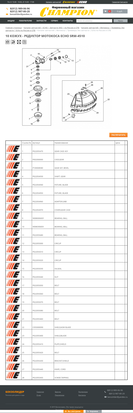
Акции (11, 20)
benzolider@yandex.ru (21, 14)
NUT (56, 277)
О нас (39, 395)
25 (23, 352)
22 (23, 327)
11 (23, 235)
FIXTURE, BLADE (61, 185)
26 (23, 361)
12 (23, 243)
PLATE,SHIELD (60, 344)
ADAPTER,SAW (61, 201)
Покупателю (25, 20)
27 (23, 369)
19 (23, 302)
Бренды (58, 392)
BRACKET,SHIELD (62, 361)
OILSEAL (58, 268)
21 (23, 319)
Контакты (68, 20)
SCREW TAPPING (62, 377)
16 (23, 277)
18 (23, 294)
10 (23, 226)
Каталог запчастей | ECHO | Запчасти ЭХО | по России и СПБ (51, 27)
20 (23, 310)
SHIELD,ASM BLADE (63, 327)
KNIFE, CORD (60, 369)
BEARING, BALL (61, 218)
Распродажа (83, 392)
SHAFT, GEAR (60, 176)
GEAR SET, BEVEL (62, 168)
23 (23, 335)
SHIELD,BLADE (60, 335)
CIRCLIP (58, 243)
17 (23, 285)
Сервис (54, 20)
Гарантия (116, 2)
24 (23, 344)
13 (23, 252)
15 (23, 268)
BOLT (57, 285)
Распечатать (118, 135)
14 (23, 260)
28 (23, 377)
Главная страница (13, 27)
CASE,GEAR (59, 159)
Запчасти (124, 2)
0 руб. (120, 11)
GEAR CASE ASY (61, 151)
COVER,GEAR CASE (62, 210)
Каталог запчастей (53, 2)
